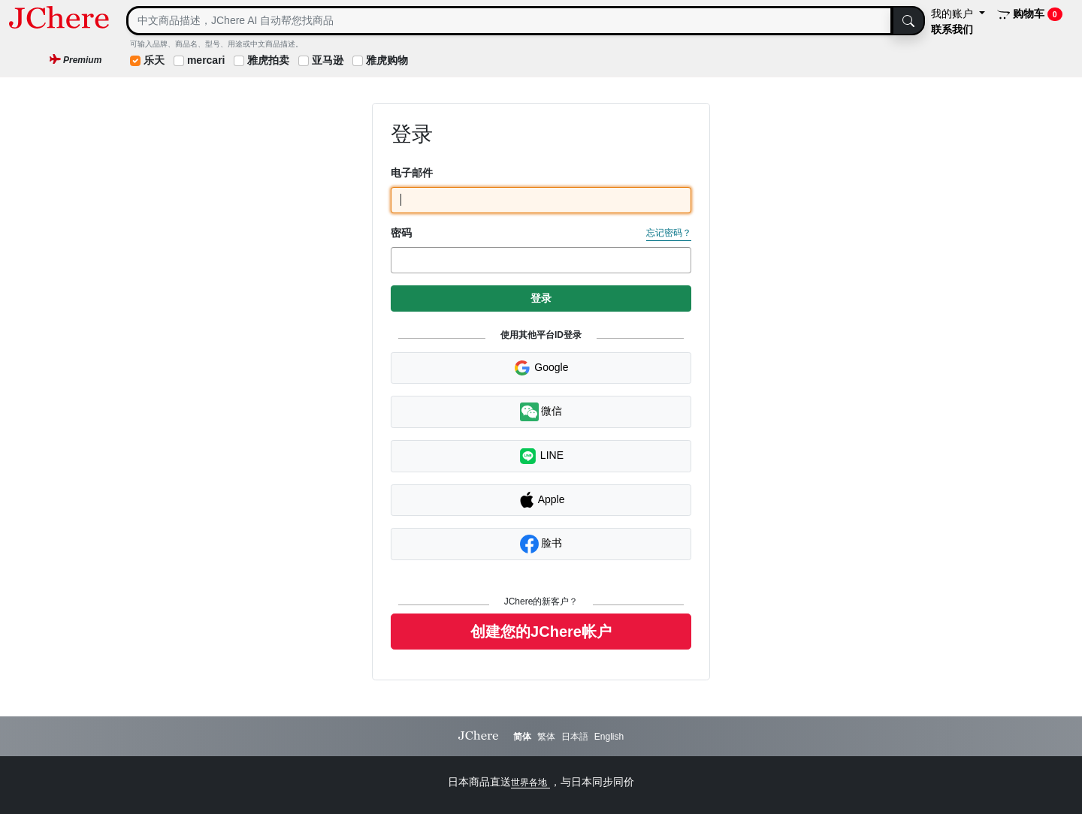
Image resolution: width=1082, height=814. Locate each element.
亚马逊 (327, 60)
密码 (401, 233)
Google (540, 368)
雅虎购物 (387, 60)
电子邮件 (412, 173)
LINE (541, 456)
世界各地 (530, 782)
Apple (541, 500)
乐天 (154, 60)
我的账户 (953, 14)
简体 (522, 736)
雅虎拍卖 (268, 60)
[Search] (509, 20)
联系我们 (952, 29)
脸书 (541, 544)
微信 (541, 411)
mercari (206, 60)
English (609, 736)
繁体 (546, 736)
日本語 (574, 736)
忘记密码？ (668, 233)
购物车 (1029, 14)
